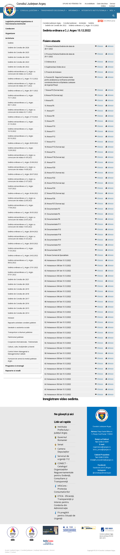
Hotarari (11, 318)
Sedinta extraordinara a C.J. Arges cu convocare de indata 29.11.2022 (21, 84)
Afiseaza (100, 46)
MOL (112, 10)
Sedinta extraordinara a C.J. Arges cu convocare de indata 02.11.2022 (21, 111)
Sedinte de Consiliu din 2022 (18, 67)
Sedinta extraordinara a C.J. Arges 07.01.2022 (20, 273)
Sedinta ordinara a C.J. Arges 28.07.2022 (23, 174)
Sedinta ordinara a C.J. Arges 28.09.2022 (23, 143)
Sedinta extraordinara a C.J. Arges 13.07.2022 (20, 187)
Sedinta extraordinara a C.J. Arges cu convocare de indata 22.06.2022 (21, 199)
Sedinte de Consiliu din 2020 (18, 284)
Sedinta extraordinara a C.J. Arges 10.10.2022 (20, 130)
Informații (74, 10)
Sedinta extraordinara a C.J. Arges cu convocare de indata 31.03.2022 (21, 237)
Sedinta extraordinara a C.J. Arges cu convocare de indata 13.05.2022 (21, 225)
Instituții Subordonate (41, 550)
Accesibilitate (90, 3)
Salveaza (110, 46)
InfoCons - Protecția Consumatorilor (62, 488)
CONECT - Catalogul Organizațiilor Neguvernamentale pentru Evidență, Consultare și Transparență (63, 472)
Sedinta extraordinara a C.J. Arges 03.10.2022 (20, 137)
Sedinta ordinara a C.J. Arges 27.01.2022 (23, 267)
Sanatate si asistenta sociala (18, 327)
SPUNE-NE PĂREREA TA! (72, 3)
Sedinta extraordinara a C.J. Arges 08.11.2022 (20, 103)
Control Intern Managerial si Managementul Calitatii (18, 352)
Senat (60, 444)
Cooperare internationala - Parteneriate (23, 342)
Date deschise (102, 3)
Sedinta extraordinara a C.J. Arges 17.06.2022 (20, 206)
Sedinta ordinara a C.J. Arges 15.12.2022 (23, 79)
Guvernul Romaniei (62, 439)
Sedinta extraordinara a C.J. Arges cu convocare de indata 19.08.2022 (21, 168)
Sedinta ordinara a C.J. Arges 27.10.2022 (23, 117)
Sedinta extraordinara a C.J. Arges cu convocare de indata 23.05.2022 (21, 218)
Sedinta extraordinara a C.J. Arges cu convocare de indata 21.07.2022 (21, 180)
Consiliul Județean (29, 10)
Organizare (10, 33)
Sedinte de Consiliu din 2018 (18, 294)
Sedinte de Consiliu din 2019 (18, 289)
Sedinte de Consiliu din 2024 (18, 57)
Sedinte (10, 43)
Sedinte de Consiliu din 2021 (18, 279)
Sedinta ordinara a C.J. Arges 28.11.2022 (23, 90)
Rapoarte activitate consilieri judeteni (22, 323)
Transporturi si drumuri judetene (20, 332)
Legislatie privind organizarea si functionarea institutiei (19, 22)
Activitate (10, 38)
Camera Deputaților (63, 450)
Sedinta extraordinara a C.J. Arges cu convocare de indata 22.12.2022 (21, 72)
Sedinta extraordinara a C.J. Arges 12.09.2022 (20, 149)
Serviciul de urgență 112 (63, 457)
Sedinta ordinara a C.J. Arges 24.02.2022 (23, 255)
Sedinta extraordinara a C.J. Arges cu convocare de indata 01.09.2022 (21, 156)
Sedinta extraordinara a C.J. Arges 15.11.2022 (20, 96)
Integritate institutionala (94, 10)
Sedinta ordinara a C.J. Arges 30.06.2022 (23, 193)
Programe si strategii (15, 366)
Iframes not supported (22, 445)
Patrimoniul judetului (15, 337)
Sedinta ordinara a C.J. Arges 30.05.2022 (23, 212)
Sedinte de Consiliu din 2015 (18, 308)
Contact (112, 6)
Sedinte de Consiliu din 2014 (18, 313)
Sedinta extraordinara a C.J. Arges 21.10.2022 (20, 123)
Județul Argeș (11, 10)
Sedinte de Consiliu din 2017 (18, 298)
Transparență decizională (54, 10)
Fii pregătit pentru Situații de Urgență (64, 515)
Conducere (10, 28)
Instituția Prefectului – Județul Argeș (62, 429)
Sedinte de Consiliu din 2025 (18, 52)
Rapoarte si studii (13, 370)
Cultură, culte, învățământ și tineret (21, 347)
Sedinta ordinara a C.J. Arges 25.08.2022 (23, 162)
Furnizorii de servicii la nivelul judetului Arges (22, 360)
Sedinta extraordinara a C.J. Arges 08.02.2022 (20, 261)
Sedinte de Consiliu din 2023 (18, 62)
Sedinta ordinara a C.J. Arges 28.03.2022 (23, 243)
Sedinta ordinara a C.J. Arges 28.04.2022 (23, 231)
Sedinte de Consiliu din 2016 (18, 303)
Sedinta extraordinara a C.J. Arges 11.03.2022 (20, 249)
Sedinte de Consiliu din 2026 (18, 47)
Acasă (7, 550)
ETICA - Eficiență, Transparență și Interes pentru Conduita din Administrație (64, 502)
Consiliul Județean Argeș (52, 23)
